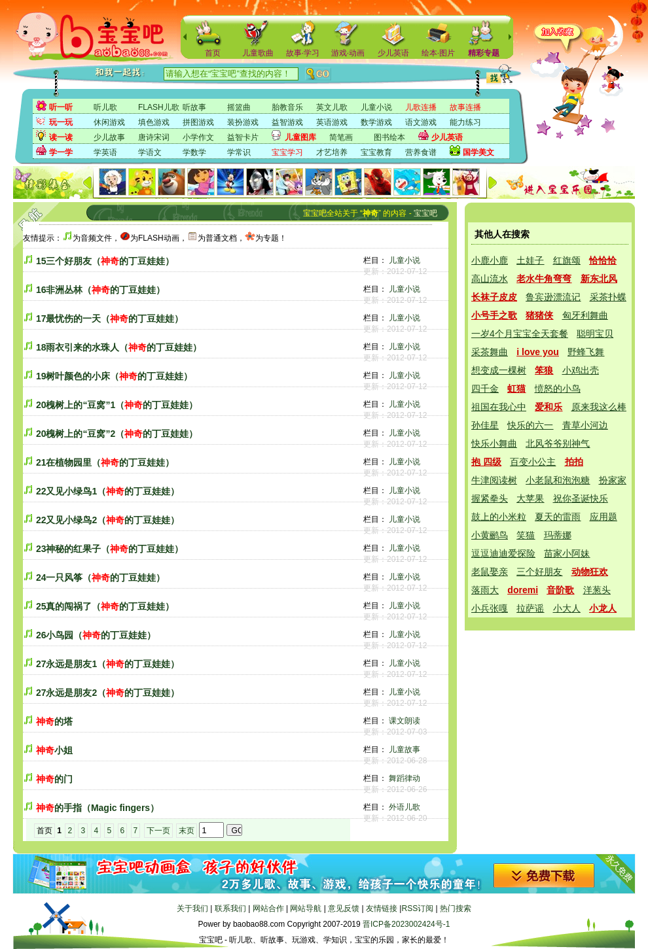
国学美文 (478, 152)
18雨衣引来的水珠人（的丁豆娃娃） (119, 347)
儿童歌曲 (258, 53)
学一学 (61, 152)
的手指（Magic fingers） (97, 807)
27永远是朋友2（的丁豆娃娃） (107, 692)
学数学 (194, 152)
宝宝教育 (376, 152)
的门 (54, 779)
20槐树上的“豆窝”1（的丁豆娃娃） (117, 405)
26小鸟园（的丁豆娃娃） (96, 635)
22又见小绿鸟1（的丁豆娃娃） (107, 491)
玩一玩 (61, 122)
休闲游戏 (109, 122)
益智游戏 (287, 122)
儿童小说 (376, 107)
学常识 (239, 152)
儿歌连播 (421, 107)
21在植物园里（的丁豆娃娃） (105, 462)
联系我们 (230, 908)
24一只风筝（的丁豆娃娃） (101, 577)
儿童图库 (300, 137)
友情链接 (381, 908)
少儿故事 (109, 137)
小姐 (54, 750)
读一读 (61, 137)
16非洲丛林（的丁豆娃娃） (101, 290)
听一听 (61, 107)
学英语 (105, 152)
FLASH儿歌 (158, 107)
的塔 (54, 721)
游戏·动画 (348, 53)
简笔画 (341, 137)
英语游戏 (332, 122)
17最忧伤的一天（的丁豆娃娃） (110, 318)
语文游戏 (421, 122)
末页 (186, 830)
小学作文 (198, 137)
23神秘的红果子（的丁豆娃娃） (110, 549)
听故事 (194, 107)
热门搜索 (455, 908)
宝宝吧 (425, 213)
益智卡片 (243, 137)
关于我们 (192, 908)
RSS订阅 (417, 908)
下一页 (158, 830)
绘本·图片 (438, 53)
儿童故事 (404, 749)
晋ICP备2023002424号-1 (406, 924)
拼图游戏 (198, 122)
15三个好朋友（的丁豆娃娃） (105, 261)
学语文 (150, 152)
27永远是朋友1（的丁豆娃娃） (107, 664)
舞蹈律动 (404, 778)
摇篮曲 (239, 107)
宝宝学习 (287, 152)
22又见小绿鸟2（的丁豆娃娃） (107, 520)
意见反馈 (343, 908)
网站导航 (305, 908)
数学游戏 (376, 122)
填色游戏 (154, 122)
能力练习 (465, 122)
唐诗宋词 (154, 137)
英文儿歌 (332, 107)
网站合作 (268, 908)
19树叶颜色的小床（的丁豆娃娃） (114, 376)
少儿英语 (393, 53)
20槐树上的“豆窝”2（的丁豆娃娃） (117, 433)
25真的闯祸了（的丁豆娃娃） (105, 606)
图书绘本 (389, 137)
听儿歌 (105, 107)
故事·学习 (302, 53)
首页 (213, 53)
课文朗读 (404, 720)
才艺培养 (332, 152)
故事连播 (465, 107)
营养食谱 (421, 152)
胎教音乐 (287, 107)
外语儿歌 (404, 807)
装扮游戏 (243, 122)
